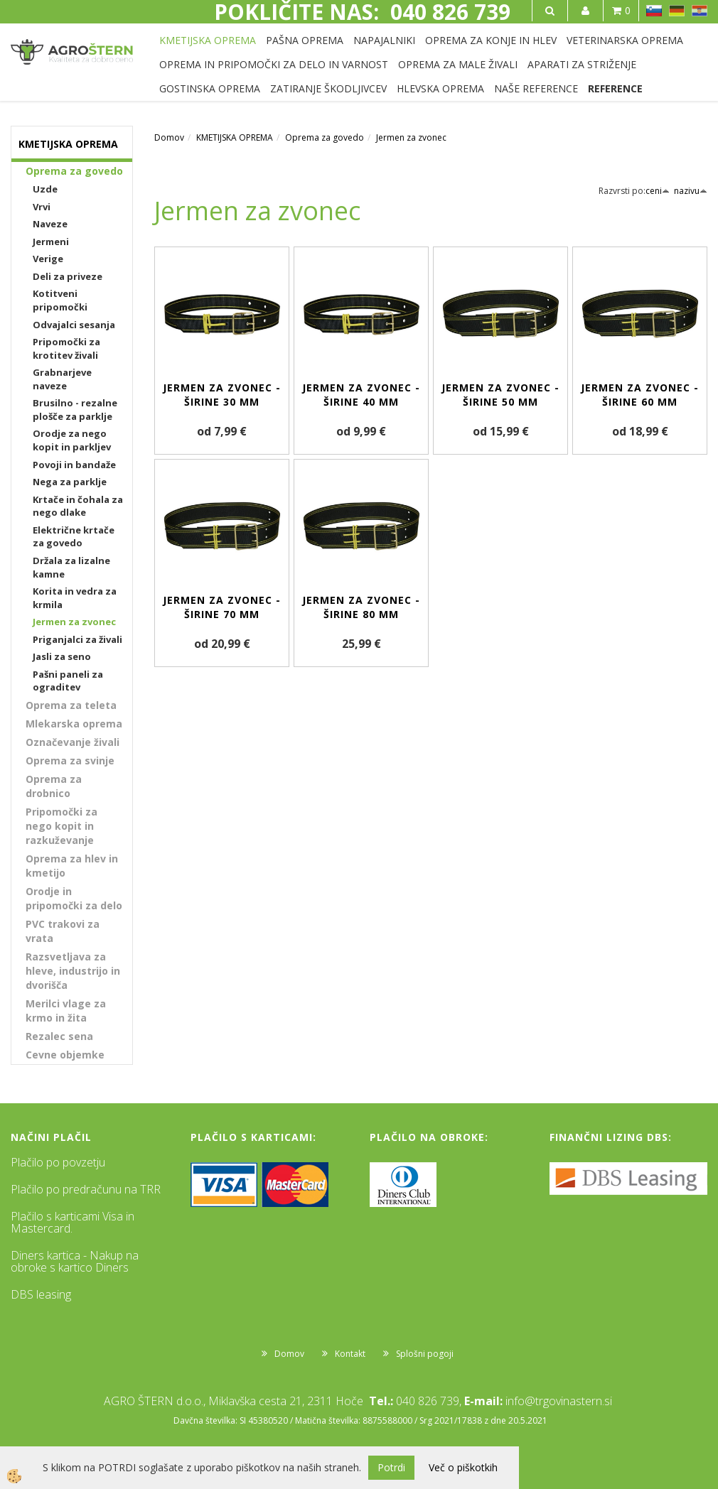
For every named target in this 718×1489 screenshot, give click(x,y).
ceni (657, 191)
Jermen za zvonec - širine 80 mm (361, 607)
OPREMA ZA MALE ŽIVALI (458, 64)
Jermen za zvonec (74, 621)
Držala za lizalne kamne (71, 567)
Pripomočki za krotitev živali (66, 348)
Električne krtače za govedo (73, 537)
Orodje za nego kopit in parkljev (72, 440)
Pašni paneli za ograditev (68, 681)
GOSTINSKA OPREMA (209, 88)
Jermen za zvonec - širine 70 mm (222, 607)
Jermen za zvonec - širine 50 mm (500, 394)
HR (699, 10)
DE (677, 10)
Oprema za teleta (71, 705)
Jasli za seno (62, 656)
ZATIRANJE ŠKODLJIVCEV (328, 88)
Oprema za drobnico (54, 786)
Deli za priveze (67, 276)
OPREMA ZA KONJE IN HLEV (491, 40)
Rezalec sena (59, 1036)
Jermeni (51, 241)
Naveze (50, 223)
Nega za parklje (70, 481)
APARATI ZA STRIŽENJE (581, 64)
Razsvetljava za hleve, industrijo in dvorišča (73, 971)
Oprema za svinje (70, 760)
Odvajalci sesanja (74, 324)
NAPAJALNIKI (384, 40)
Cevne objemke (65, 1054)
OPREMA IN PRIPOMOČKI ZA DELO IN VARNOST (273, 64)
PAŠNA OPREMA (304, 40)
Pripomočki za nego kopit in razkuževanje (61, 826)
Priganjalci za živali (77, 639)
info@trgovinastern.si (558, 1401)
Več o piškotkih (463, 1467)
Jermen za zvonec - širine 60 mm (640, 394)
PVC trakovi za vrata (63, 931)
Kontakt (350, 1354)
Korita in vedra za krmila (75, 598)
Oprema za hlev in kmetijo (72, 865)
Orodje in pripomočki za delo (74, 898)
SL (654, 10)
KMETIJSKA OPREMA (207, 40)
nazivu (690, 191)
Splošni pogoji (425, 1354)
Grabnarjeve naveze (62, 379)
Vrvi (41, 206)
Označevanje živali (72, 742)
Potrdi (391, 1467)
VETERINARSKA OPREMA (625, 40)
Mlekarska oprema (74, 723)
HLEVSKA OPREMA (440, 88)
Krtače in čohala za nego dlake (78, 506)
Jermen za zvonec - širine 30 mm (222, 394)
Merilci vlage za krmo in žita (66, 1010)
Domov (169, 137)
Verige (48, 258)
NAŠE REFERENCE (536, 88)
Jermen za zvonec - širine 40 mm (361, 394)
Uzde (45, 189)
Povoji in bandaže (74, 464)
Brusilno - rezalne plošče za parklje (75, 409)
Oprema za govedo (74, 171)
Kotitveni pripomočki (60, 300)
